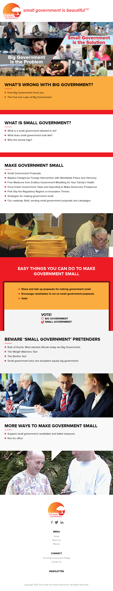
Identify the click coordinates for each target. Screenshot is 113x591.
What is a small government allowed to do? (32, 130)
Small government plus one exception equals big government (43, 360)
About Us (56, 540)
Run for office (15, 438)
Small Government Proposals (24, 173)
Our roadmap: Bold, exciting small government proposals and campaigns (49, 200)
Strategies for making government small (30, 196)
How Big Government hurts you (26, 92)
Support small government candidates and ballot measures (41, 433)
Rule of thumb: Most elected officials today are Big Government (44, 347)
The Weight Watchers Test (22, 351)
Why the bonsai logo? (20, 139)
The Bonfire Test (17, 356)
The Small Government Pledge (56, 558)
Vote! (24, 298)
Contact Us (56, 562)
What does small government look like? (30, 135)
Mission (56, 544)
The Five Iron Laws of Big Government (30, 97)
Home (56, 536)
